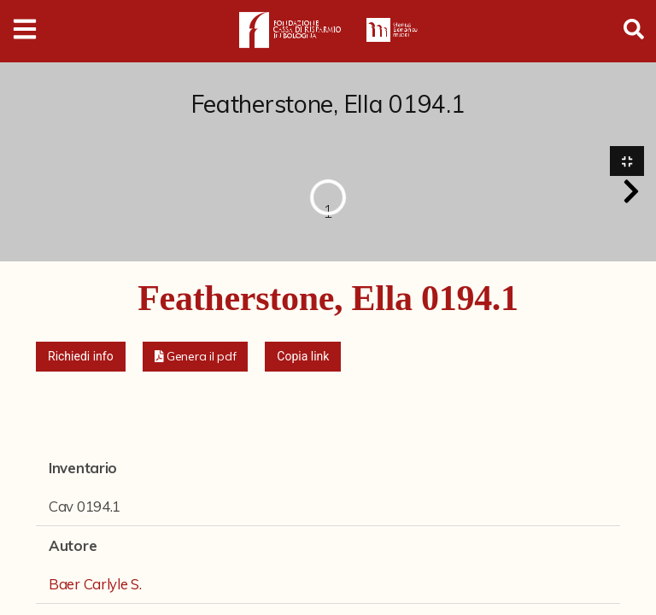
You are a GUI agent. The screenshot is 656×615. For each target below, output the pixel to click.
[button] (631, 192)
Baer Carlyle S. (95, 585)
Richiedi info (81, 357)
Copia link (303, 357)
